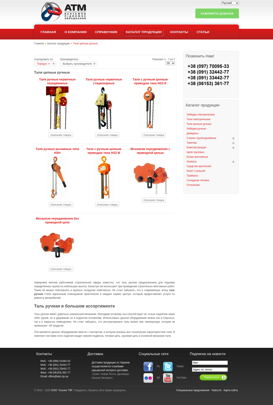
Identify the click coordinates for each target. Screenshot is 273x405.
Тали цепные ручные (199, 123)
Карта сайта (231, 390)
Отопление (193, 185)
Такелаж (192, 142)
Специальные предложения (192, 390)
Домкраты (193, 133)
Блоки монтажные (197, 156)
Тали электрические (199, 119)
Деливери (123, 374)
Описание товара (61, 135)
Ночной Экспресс (102, 377)
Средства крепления (199, 166)
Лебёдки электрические (201, 114)
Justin (96, 374)
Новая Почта (108, 374)
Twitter (178, 366)
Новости (216, 390)
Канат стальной (196, 170)
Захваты (192, 161)
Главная (39, 43)
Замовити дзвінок (217, 13)
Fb (158, 366)
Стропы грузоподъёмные (201, 138)
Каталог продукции (58, 43)
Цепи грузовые (195, 152)
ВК (158, 377)
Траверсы (192, 175)
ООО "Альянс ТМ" (62, 390)
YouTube (178, 377)
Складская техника (198, 180)
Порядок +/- (44, 63)
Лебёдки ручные (196, 128)
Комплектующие (196, 147)
